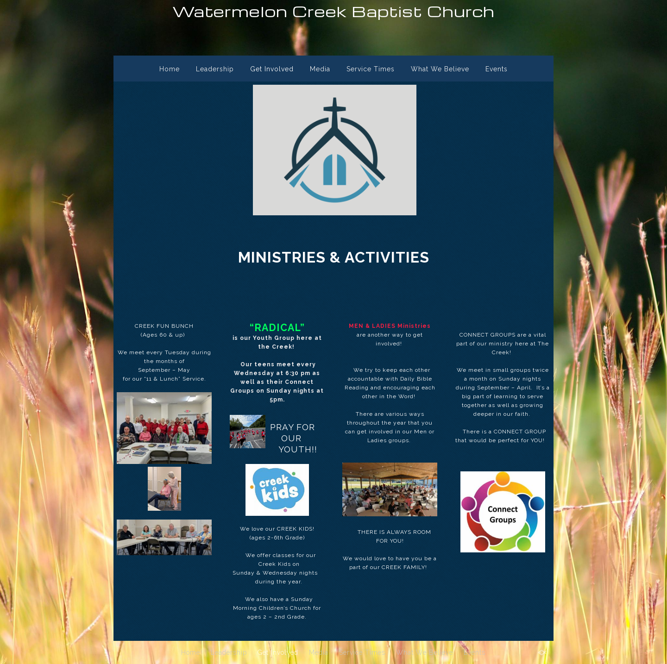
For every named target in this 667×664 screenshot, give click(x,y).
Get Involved (272, 69)
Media (320, 69)
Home (169, 69)
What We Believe (440, 69)
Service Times (370, 69)
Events (496, 69)
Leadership (215, 69)
